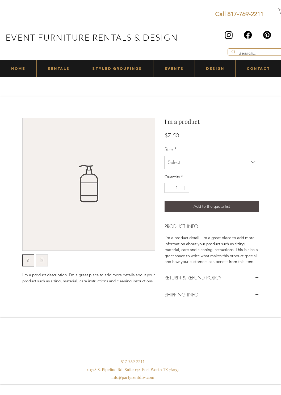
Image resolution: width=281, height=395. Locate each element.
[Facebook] (248, 35)
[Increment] (184, 188)
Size (171, 149)
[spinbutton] (176, 188)
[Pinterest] (267, 35)
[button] (58, 68)
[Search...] (258, 54)
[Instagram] (229, 35)
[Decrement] (169, 188)
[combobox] (212, 162)
